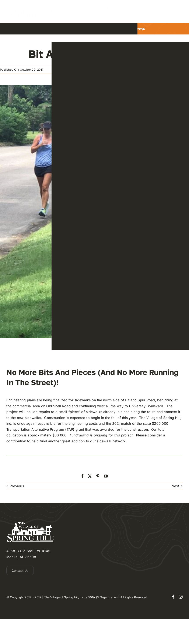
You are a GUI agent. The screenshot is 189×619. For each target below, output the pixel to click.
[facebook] (82, 476)
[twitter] (90, 476)
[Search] (53, 11)
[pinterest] (98, 476)
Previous (17, 486)
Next (175, 486)
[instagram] (181, 597)
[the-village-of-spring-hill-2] (22, 6)
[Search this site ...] (70, 11)
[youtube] (106, 476)
